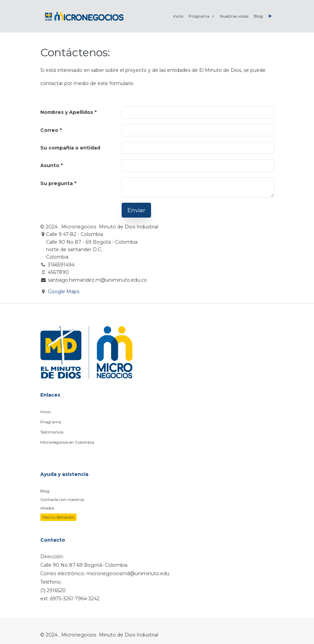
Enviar (136, 210)
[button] (270, 16)
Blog (44, 491)
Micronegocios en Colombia (67, 442)
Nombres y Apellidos (66, 112)
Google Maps (63, 291)
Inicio (45, 411)
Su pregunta (56, 183)
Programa (50, 421)
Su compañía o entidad (70, 148)
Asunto (49, 165)
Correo (49, 130)
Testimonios (51, 432)
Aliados (47, 507)
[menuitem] (178, 16)
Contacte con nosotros (62, 499)
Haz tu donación (58, 517)
